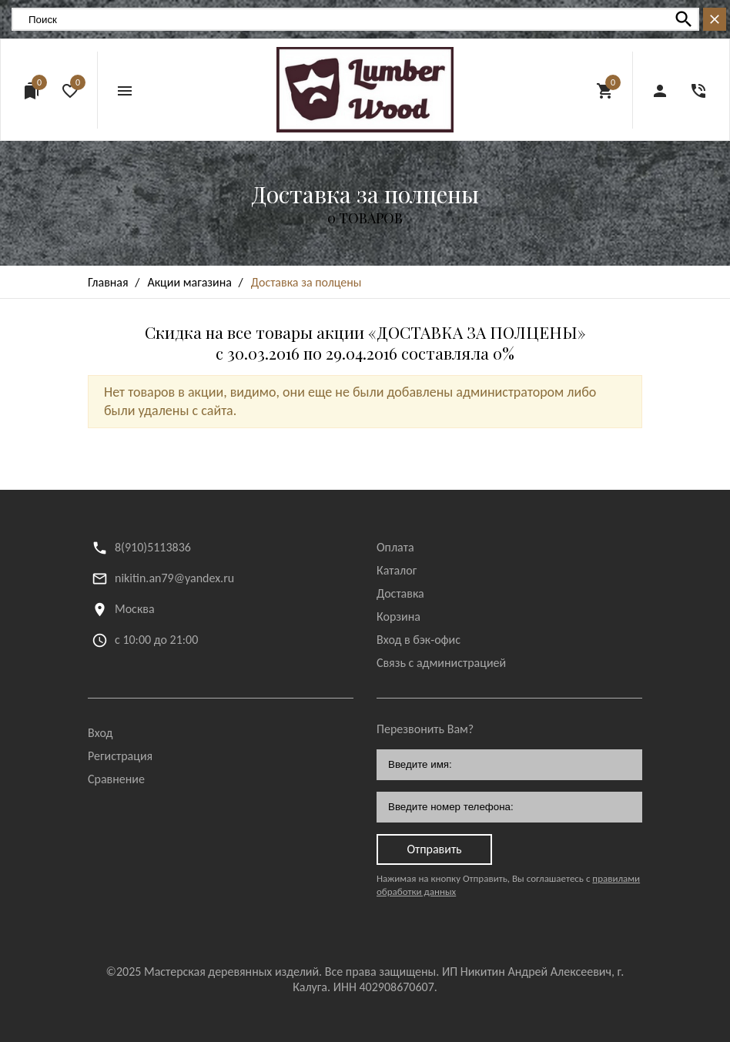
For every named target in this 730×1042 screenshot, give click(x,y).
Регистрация (120, 756)
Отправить (434, 849)
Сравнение (116, 779)
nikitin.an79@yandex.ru (174, 578)
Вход (100, 732)
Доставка (400, 593)
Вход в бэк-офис (418, 639)
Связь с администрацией (441, 662)
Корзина (398, 616)
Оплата (395, 547)
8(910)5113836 (153, 547)
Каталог (397, 570)
